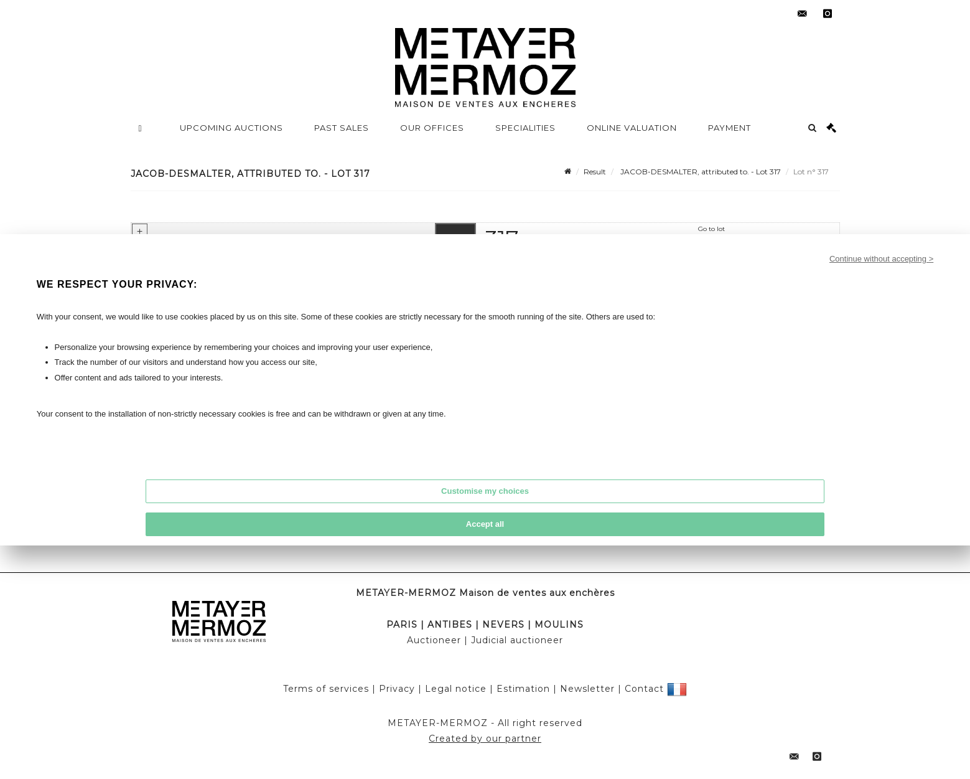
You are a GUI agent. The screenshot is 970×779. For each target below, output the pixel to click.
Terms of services (326, 688)
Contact (644, 688)
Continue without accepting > (881, 258)
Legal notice (456, 688)
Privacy (397, 688)
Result (595, 171)
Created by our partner (485, 738)
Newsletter (587, 688)
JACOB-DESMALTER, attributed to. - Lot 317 (699, 171)
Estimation (523, 688)
